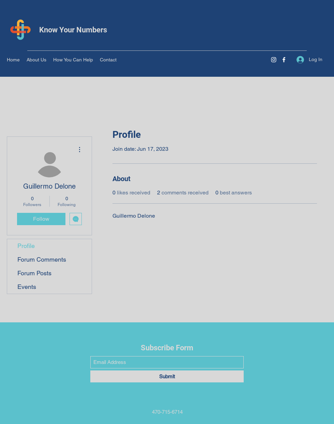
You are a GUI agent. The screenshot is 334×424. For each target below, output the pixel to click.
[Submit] (167, 376)
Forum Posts (34, 273)
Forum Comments (41, 259)
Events (26, 286)
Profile (26, 245)
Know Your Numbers (73, 30)
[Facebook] (283, 59)
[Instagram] (273, 59)
